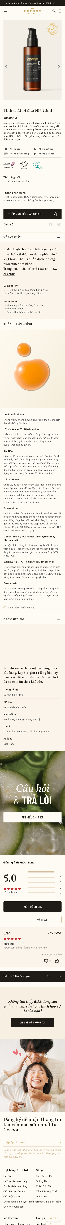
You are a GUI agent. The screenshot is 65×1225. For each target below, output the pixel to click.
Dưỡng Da (41, 1181)
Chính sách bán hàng (15, 1186)
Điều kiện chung (12, 1196)
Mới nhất (48, 919)
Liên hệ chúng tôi (13, 1206)
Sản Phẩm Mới (44, 1176)
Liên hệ (53, 1218)
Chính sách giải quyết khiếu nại (15, 1201)
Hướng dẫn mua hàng (15, 1181)
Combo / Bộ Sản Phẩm (48, 1201)
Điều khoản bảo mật (14, 1191)
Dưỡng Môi (42, 1196)
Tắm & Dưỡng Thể (46, 1191)
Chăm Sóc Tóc (44, 1186)
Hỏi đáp (7, 1176)
